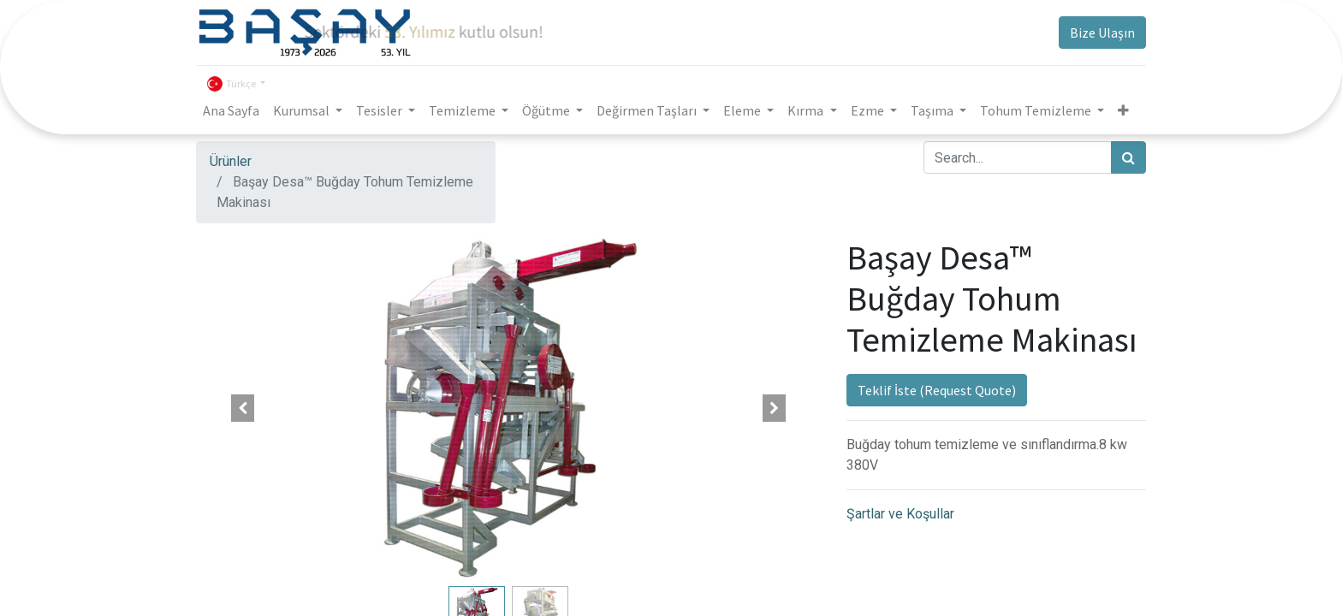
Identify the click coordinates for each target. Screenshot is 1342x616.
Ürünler (231, 161)
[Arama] (1128, 157)
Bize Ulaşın (1102, 32)
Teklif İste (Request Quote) (937, 390)
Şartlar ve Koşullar (900, 514)
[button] (243, 408)
